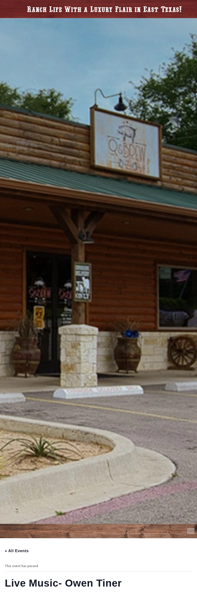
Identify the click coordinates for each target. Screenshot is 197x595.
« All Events (17, 551)
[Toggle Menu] (191, 531)
